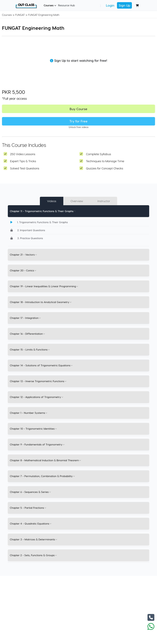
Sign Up (124, 5)
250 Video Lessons (22, 154)
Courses (50, 5)
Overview (77, 201)
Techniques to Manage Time (105, 161)
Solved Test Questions (24, 168)
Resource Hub (66, 5)
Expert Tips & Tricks (23, 161)
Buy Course (78, 109)
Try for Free (78, 121)
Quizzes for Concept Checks (104, 168)
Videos (51, 201)
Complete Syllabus (98, 154)
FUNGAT (20, 14)
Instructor (104, 201)
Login (110, 5)
